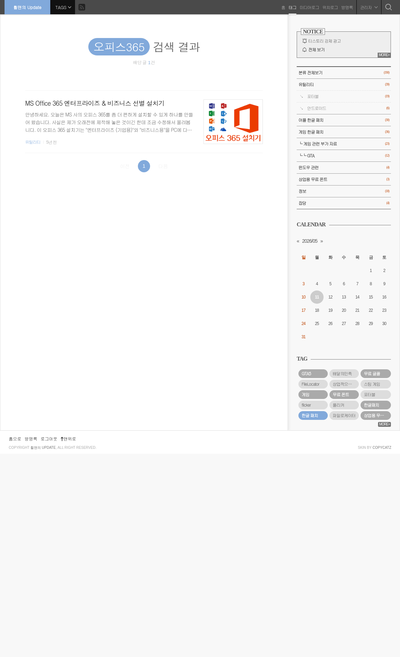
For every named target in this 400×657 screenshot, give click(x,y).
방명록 (346, 7)
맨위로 (68, 642)
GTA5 (306, 373)
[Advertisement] (344, 531)
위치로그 (329, 7)
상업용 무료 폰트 (343, 179)
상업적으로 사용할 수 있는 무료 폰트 (346, 384)
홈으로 (15, 642)
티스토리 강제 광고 (324, 41)
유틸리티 (32, 142)
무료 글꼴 (372, 373)
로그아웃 (48, 642)
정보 (343, 191)
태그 (292, 7)
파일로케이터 (344, 415)
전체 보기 (316, 49)
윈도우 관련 (343, 167)
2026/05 (309, 241)
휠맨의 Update (28, 7)
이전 (125, 166)
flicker (306, 405)
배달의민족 (342, 373)
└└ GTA (343, 155)
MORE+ (384, 55)
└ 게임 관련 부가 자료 (343, 144)
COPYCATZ (381, 651)
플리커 (338, 405)
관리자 (368, 7)
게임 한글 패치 (343, 132)
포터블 (348, 96)
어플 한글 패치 (343, 120)
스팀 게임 (372, 384)
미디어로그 (308, 7)
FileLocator (310, 384)
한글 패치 (310, 415)
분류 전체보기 (343, 72)
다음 (163, 166)
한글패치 (371, 405)
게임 (305, 394)
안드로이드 (348, 108)
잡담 (343, 203)
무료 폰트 (341, 394)
